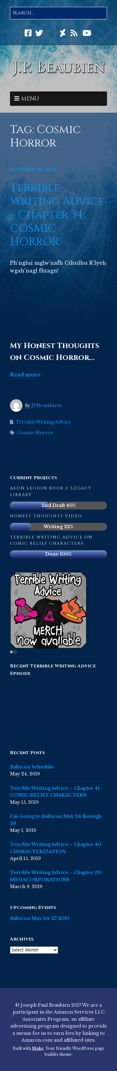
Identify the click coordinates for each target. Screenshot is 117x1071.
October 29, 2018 (33, 169)
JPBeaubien (46, 405)
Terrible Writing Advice (43, 422)
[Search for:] (58, 13)
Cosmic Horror (35, 432)
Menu (30, 99)
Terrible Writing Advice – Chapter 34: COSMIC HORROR (57, 214)
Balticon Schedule (32, 767)
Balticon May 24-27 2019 (40, 918)
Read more (25, 374)
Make (38, 1048)
